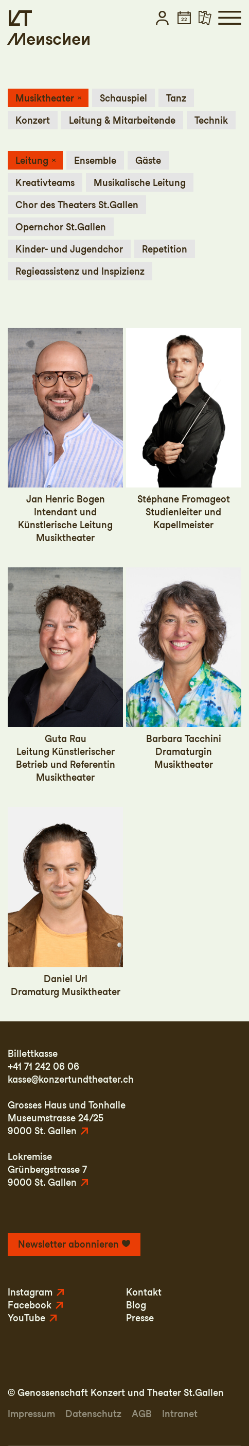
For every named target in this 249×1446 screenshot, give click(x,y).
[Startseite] (20, 18)
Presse (140, 1318)
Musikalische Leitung (140, 182)
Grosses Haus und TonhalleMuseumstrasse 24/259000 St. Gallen (67, 1118)
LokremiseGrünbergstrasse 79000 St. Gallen (47, 1169)
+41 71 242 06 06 (43, 1066)
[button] (162, 18)
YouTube (26, 1318)
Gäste (148, 160)
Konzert (32, 120)
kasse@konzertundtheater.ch (71, 1079)
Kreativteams (45, 182)
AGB (142, 1413)
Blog (136, 1305)
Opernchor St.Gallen (60, 227)
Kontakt (144, 1292)
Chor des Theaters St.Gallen (76, 204)
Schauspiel (123, 98)
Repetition (164, 249)
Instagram (30, 1292)
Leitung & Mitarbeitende (122, 120)
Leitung (31, 160)
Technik (211, 120)
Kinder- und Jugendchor (69, 249)
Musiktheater (44, 98)
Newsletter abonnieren (68, 1244)
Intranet (180, 1413)
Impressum (31, 1413)
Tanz (176, 98)
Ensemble (95, 160)
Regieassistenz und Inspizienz (80, 271)
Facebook (29, 1305)
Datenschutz (93, 1413)
